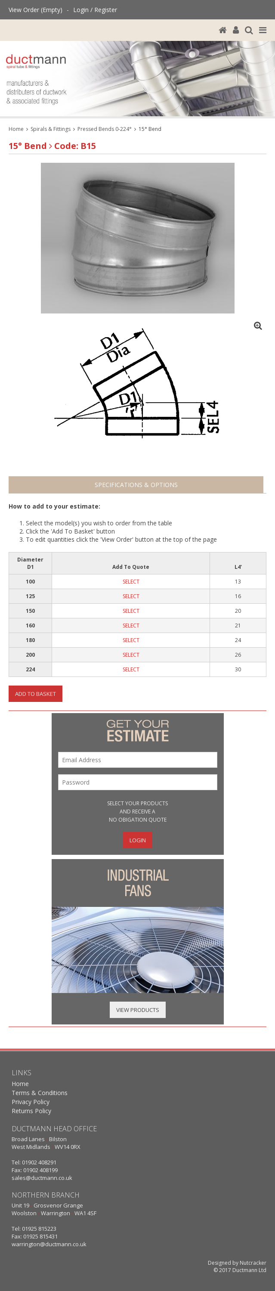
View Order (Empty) (35, 10)
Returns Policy (31, 1111)
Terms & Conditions (40, 1093)
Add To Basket (35, 694)
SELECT (131, 581)
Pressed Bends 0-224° (104, 129)
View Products (137, 1010)
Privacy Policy (30, 1102)
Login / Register (95, 10)
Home (16, 129)
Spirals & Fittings (51, 129)
